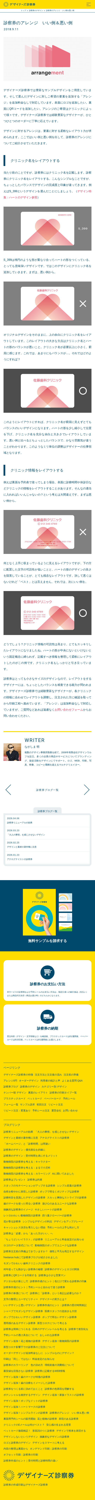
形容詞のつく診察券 (43, 1430)
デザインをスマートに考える (48, 1442)
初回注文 (41, 1104)
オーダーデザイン (29, 1080)
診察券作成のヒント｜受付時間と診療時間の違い (31, 1460)
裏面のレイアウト (38, 1092)
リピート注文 (55, 1104)
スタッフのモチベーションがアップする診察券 (29, 1185)
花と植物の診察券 (47, 1418)
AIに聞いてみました (63, 1173)
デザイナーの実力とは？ (53, 1299)
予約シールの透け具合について (21, 1335)
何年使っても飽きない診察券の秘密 (23, 1269)
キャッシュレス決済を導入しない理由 (24, 1227)
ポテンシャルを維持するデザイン (22, 1394)
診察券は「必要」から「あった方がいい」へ (28, 1233)
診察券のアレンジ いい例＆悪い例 (69, 1412)
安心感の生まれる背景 (58, 1424)
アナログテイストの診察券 (54, 1137)
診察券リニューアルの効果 (18, 1131)
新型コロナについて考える (52, 1323)
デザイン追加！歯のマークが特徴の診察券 (27, 1376)
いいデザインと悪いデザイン (20, 1305)
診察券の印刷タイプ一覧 (63, 1092)
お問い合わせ (70, 1110)
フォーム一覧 (11, 1104)
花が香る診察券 (12, 1221)
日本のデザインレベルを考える (49, 1329)
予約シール (69, 1098)
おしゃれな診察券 (49, 1335)
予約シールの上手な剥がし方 (63, 1227)
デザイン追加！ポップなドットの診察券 (26, 1400)
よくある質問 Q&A (72, 1080)
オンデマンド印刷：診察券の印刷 (48, 1448)
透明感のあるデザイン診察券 (20, 1323)
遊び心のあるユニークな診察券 (59, 1203)
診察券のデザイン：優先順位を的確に (24, 1149)
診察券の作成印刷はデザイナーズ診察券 (26, 1484)
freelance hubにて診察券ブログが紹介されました (31, 1257)
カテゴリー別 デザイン (54, 1086)
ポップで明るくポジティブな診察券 (59, 1191)
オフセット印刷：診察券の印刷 (21, 1454)
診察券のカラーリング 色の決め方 (23, 1365)
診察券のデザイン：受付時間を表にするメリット (31, 1155)
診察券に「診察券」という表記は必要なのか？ (56, 1293)
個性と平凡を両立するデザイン (67, 1251)
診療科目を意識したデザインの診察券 (24, 1197)
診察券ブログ (11, 1086)
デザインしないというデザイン (21, 1436)
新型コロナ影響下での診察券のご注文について (29, 1347)
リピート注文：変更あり (17, 1110)
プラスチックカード (15, 1098)
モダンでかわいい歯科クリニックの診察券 (27, 1263)
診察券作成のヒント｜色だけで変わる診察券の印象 (58, 1281)
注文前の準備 (71, 1074)
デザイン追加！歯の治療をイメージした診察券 (29, 1382)
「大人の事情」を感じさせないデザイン (57, 1131)
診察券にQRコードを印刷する (20, 1275)
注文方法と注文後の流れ (48, 1074)
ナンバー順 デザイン (15, 1092)
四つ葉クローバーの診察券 (57, 1215)
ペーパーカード (52, 1098)
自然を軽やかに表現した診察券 (21, 1191)
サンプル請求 (27, 1104)
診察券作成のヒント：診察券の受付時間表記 (62, 1305)
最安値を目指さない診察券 (18, 1371)
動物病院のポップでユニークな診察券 (56, 1245)
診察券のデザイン (30, 1086)
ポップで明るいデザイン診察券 (59, 1317)
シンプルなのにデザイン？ (59, 1353)
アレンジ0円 (10, 1080)
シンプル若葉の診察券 (69, 1185)
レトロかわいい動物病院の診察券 (22, 1215)
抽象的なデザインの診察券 (54, 1436)
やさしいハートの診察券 (48, 1209)
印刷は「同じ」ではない (17, 1359)
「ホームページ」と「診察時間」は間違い (27, 1143)
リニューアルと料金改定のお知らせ (64, 1239)
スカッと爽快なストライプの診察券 (67, 1197)
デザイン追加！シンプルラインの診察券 (82, 790)
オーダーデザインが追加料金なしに (23, 1353)
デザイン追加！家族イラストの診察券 (63, 1394)
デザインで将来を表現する (71, 1430)
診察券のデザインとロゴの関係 (62, 1269)
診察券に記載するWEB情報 (50, 1371)
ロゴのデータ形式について (18, 1245)
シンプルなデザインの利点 (37, 1221)
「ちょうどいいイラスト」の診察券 (23, 1239)
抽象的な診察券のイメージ (18, 1209)
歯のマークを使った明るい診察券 (22, 1203)
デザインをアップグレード (68, 1221)
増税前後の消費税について (59, 1365)
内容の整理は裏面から (16, 1448)
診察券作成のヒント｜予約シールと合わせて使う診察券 (34, 1287)
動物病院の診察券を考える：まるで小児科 (27, 1167)
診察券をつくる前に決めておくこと (23, 1388)
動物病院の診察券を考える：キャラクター (27, 1161)
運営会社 (56, 1110)
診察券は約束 (34, 1179)
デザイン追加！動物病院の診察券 (60, 1341)
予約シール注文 (41, 1110)
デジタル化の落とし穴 (16, 1281)
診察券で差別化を (78, 1329)
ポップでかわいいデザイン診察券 (22, 1317)
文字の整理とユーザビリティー (21, 1299)
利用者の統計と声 (50, 1080)
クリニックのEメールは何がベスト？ (24, 1424)
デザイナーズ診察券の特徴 (18, 1074)
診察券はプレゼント (15, 1179)
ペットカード (34, 1098)
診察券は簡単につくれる (17, 1329)
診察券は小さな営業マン (52, 1275)
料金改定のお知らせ (43, 1359)
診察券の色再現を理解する (59, 1388)
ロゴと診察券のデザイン (17, 1442)
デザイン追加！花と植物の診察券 (22, 1341)
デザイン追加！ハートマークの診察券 (24, 1406)
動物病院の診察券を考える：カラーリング (27, 1173)
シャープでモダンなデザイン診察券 (23, 1311)
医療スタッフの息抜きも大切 (61, 1311)
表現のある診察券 (68, 1418)
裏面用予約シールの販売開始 (20, 1418)
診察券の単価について (16, 1293)
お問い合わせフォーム (69, 709)
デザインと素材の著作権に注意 (21, 1137)
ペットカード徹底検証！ (17, 1430)
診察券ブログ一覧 (47, 790)
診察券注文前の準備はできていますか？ (26, 1251)
